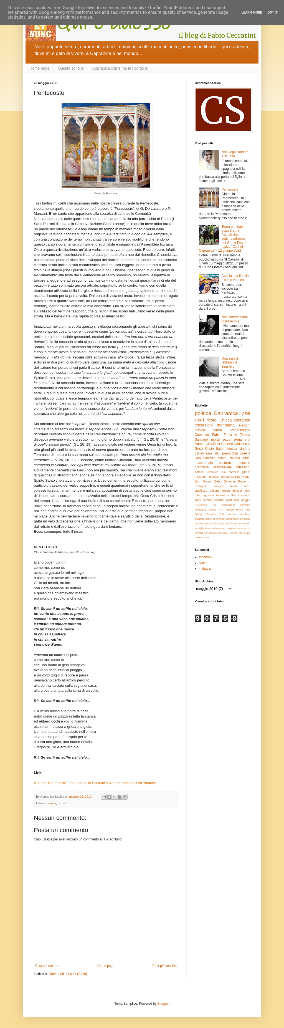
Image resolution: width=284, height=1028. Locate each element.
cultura (214, 490)
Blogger (163, 1004)
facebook (205, 557)
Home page (39, 68)
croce (246, 486)
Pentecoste (230, 189)
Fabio (216, 435)
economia (212, 523)
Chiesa (225, 420)
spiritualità (232, 500)
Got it (272, 12)
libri (217, 453)
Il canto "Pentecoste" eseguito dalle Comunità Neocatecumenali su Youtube (95, 783)
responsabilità (230, 476)
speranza (242, 420)
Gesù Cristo (204, 449)
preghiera (202, 467)
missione (201, 476)
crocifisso (201, 490)
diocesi (237, 490)
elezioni (244, 425)
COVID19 (213, 444)
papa (226, 439)
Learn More (252, 12)
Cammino (202, 435)
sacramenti (201, 532)
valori (207, 537)
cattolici (234, 472)
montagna (226, 425)
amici (246, 458)
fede (247, 490)
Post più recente (47, 966)
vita (247, 439)
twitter (203, 563)
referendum (219, 528)
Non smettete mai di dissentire (235, 319)
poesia (245, 453)
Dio (223, 472)
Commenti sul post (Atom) (68, 974)
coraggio (245, 518)
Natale (199, 444)
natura (217, 430)
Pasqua (234, 458)
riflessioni (243, 467)
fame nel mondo (240, 523)
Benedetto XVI (205, 504)
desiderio (200, 523)
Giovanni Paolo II (237, 481)
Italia (219, 449)
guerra (246, 472)
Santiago (201, 439)
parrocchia (230, 453)
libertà (235, 495)
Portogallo (201, 486)
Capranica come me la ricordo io (120, 68)
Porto (222, 514)
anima (233, 486)
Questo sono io (71, 68)
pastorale (225, 463)
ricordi (62, 803)
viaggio (245, 500)
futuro (198, 495)
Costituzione (228, 504)
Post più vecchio (165, 966)
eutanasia (224, 523)
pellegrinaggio (239, 430)
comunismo (232, 518)
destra (225, 490)
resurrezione (222, 467)
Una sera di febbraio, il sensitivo (230, 362)
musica (51, 803)
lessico (200, 430)
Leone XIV (216, 509)
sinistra (219, 500)
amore (232, 514)
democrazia (203, 453)
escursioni (204, 425)
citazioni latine (203, 518)
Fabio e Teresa (237, 435)
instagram (206, 568)
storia (238, 439)
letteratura (222, 495)
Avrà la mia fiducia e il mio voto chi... (235, 278)
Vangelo (219, 486)
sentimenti (215, 532)
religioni (232, 528)
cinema (244, 449)
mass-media (204, 463)
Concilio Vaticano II (235, 444)
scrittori (207, 500)
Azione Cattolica (206, 472)
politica (203, 413)
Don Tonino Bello (208, 481)
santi (198, 500)
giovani (209, 495)
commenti (218, 518)
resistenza (244, 528)
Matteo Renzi (234, 509)
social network (229, 532)
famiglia (199, 528)
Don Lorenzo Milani (210, 458)
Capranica (226, 413)
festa (208, 528)
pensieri (244, 463)
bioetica (231, 449)
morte (215, 439)
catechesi (244, 514)
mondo (245, 495)
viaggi (246, 476)
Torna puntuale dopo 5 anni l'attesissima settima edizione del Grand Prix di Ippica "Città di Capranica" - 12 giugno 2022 (222, 238)
